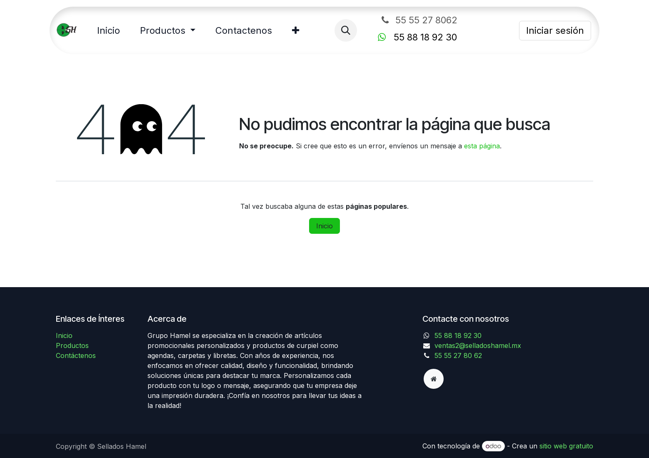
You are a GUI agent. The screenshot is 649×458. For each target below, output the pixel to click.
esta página (482, 146)
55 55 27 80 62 (458, 355)
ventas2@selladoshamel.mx (477, 345)
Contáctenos (76, 355)
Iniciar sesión (555, 30)
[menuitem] (108, 30)
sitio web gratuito (566, 446)
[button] (345, 30)
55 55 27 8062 (437, 20)
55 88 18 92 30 (458, 335)
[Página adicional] (434, 379)
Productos (72, 345)
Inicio (324, 226)
